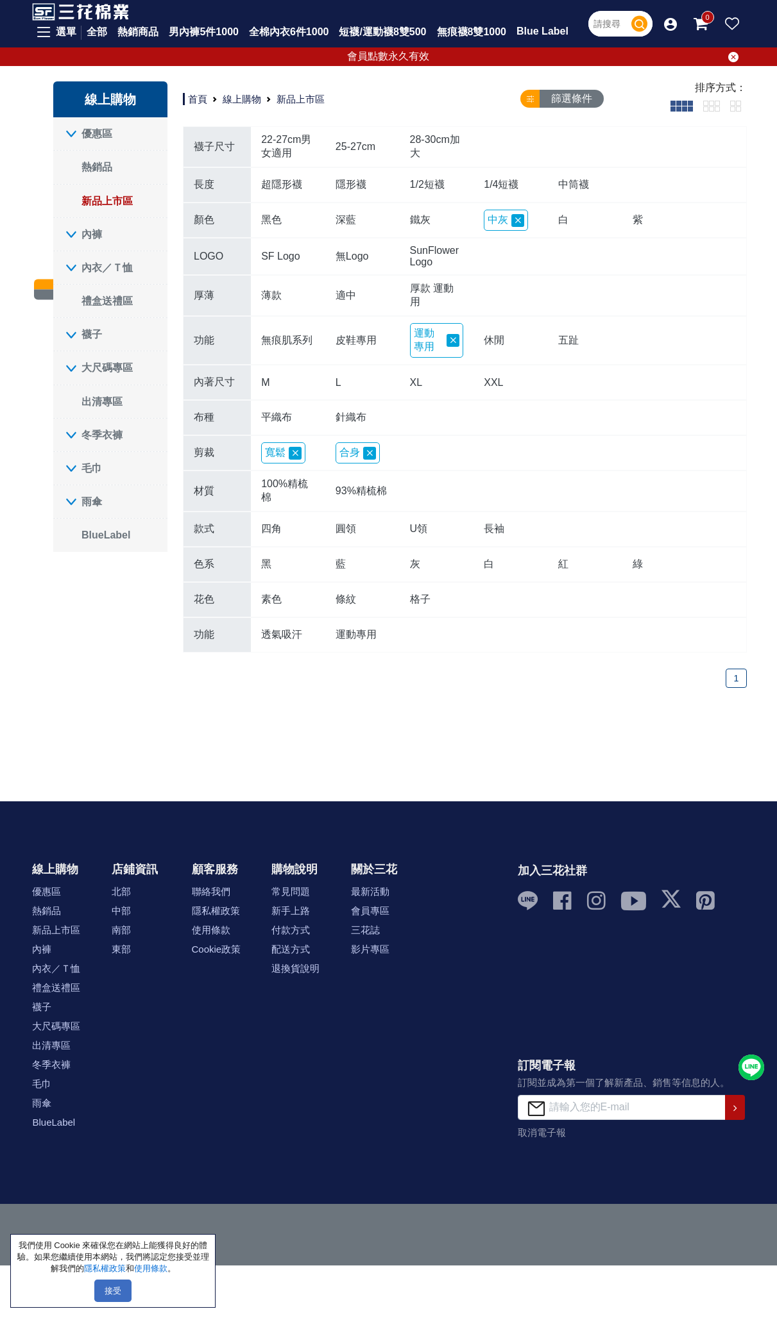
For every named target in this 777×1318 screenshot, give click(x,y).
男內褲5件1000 (204, 31)
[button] (670, 24)
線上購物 (242, 98)
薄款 (271, 295)
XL (416, 382)
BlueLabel (105, 535)
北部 (121, 891)
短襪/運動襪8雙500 (382, 31)
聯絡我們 (211, 891)
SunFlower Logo (434, 256)
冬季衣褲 (102, 435)
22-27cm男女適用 (286, 146)
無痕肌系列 (286, 340)
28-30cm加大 (435, 146)
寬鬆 (283, 453)
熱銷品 (96, 167)
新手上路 (290, 910)
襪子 (91, 334)
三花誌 (365, 929)
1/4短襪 (501, 184)
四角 (271, 528)
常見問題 (290, 891)
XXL (493, 382)
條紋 (346, 599)
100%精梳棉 (284, 490)
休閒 (494, 340)
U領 (419, 528)
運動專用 (437, 340)
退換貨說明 (295, 968)
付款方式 (290, 929)
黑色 (271, 219)
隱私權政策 (216, 910)
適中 (346, 295)
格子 (420, 599)
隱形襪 (351, 184)
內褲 (91, 234)
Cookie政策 (216, 949)
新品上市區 (107, 201)
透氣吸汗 (281, 634)
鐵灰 (420, 219)
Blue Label (542, 31)
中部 (121, 910)
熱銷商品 (137, 31)
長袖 (494, 528)
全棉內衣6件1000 (289, 31)
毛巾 (91, 468)
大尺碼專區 (107, 367)
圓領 (346, 528)
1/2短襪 (427, 184)
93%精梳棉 (361, 490)
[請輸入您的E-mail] (622, 1107)
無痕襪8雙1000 (472, 31)
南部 (121, 929)
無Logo (352, 256)
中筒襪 (573, 184)
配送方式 (290, 949)
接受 (113, 1291)
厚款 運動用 (432, 295)
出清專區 (102, 401)
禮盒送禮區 (107, 301)
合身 (357, 453)
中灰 (506, 220)
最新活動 (370, 891)
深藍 (346, 219)
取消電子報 (542, 1132)
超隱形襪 (281, 184)
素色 (271, 599)
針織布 (351, 417)
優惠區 (96, 133)
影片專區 (370, 949)
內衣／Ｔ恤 (107, 267)
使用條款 (211, 929)
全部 (97, 31)
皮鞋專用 (356, 340)
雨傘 (91, 501)
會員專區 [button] (370, 910)
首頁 (197, 98)
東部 (121, 949)
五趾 (568, 340)
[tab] (681, 106)
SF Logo (280, 256)
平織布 (276, 417)
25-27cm (355, 146)
